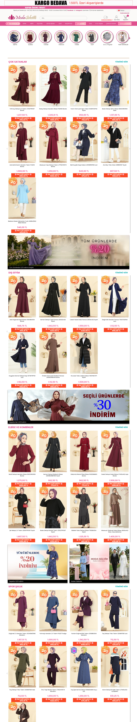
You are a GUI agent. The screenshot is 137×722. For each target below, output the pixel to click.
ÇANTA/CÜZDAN (111, 23)
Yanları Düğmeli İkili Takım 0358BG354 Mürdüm (84, 409)
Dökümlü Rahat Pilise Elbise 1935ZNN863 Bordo (84, 306)
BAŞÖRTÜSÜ (68, 23)
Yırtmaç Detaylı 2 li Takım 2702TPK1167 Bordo (22, 109)
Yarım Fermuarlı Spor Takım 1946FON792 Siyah (84, 109)
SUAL (90, 23)
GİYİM (24, 23)
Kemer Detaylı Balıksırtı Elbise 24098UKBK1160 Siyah (53, 306)
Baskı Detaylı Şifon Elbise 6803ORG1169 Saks (114, 109)
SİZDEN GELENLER (124, 24)
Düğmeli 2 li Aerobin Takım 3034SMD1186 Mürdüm (22, 409)
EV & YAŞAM (99, 23)
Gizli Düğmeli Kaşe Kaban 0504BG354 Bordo (22, 208)
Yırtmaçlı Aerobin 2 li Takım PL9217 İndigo (53, 409)
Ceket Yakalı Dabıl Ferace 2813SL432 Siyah (84, 207)
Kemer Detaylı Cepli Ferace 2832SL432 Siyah (53, 208)
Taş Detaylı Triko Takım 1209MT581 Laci (114, 409)
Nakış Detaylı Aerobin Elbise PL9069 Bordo (53, 109)
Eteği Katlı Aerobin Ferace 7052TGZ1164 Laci (114, 208)
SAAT (60, 23)
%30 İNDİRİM (80, 24)
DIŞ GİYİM (39, 23)
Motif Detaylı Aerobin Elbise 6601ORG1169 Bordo (22, 306)
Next (129, 38)
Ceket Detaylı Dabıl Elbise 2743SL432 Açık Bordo (114, 306)
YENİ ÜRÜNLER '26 (14, 24)
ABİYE (31, 23)
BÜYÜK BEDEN (51, 23)
